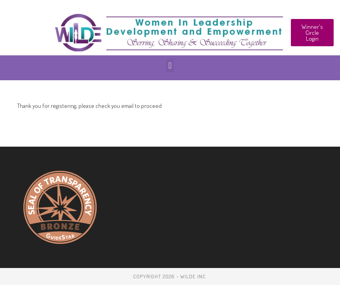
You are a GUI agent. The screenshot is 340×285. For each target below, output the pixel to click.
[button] (170, 65)
